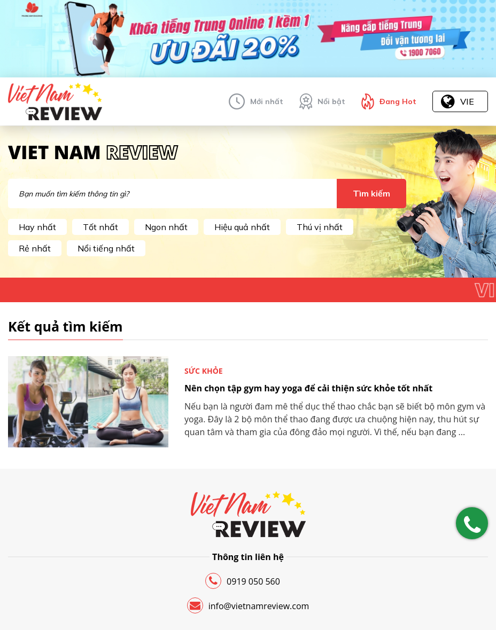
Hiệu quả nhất (242, 227)
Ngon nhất (166, 227)
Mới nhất (266, 101)
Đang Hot (397, 101)
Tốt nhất (100, 227)
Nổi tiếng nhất (106, 248)
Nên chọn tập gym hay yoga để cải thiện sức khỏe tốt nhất (308, 388)
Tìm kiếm (371, 193)
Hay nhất (37, 227)
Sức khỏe (203, 371)
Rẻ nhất (35, 248)
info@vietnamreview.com (248, 605)
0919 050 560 (242, 581)
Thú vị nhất (320, 227)
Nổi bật (331, 101)
